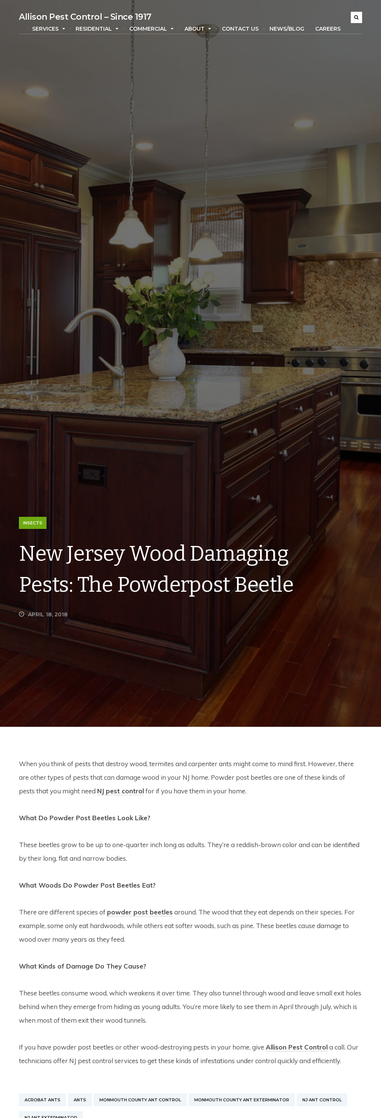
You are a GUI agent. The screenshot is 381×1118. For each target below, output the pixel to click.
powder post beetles (140, 912)
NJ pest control (120, 791)
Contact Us (240, 28)
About (197, 28)
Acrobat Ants (42, 1099)
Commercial (151, 28)
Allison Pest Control (297, 1047)
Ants (80, 1099)
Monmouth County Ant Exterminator (241, 1099)
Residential (97, 28)
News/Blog (286, 28)
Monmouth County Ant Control (140, 1099)
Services (48, 28)
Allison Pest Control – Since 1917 (85, 17)
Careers (328, 28)
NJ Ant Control (322, 1099)
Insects (32, 523)
